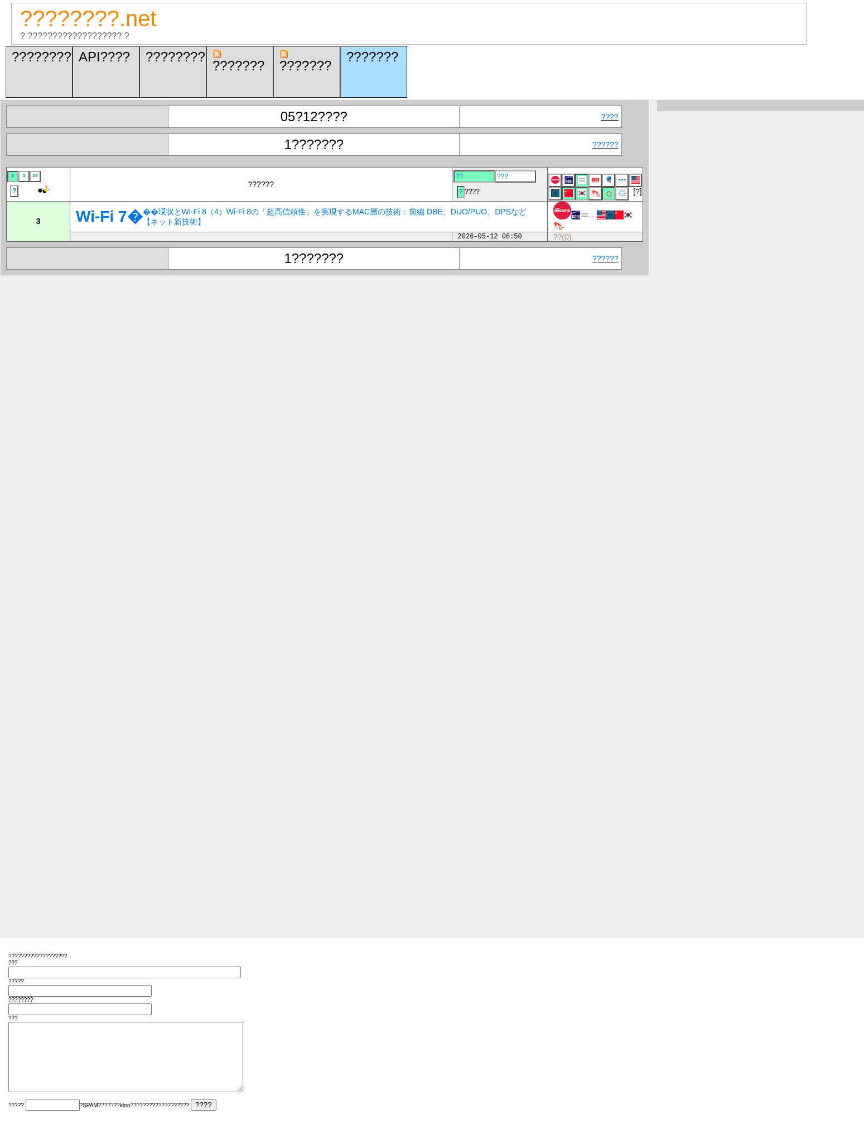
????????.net (88, 18)
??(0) (562, 236)
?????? (605, 144)
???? (610, 116)
